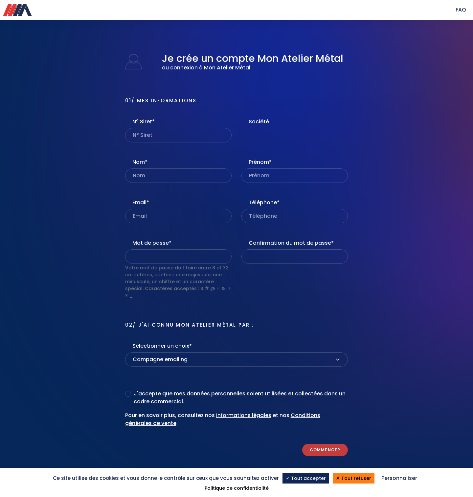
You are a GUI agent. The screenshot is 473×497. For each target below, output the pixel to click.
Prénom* (260, 162)
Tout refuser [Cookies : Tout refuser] (353, 478)
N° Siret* (143, 121)
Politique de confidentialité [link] (237, 488)
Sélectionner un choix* (162, 346)
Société (259, 121)
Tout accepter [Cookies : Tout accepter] (306, 478)
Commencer (325, 450)
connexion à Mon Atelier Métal (210, 67)
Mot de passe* (151, 243)
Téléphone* (264, 202)
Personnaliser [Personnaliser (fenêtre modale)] (399, 478)
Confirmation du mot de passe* (291, 243)
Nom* (139, 162)
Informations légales (243, 415)
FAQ (461, 9)
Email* (140, 202)
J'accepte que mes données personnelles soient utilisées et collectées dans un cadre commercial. (240, 397)
